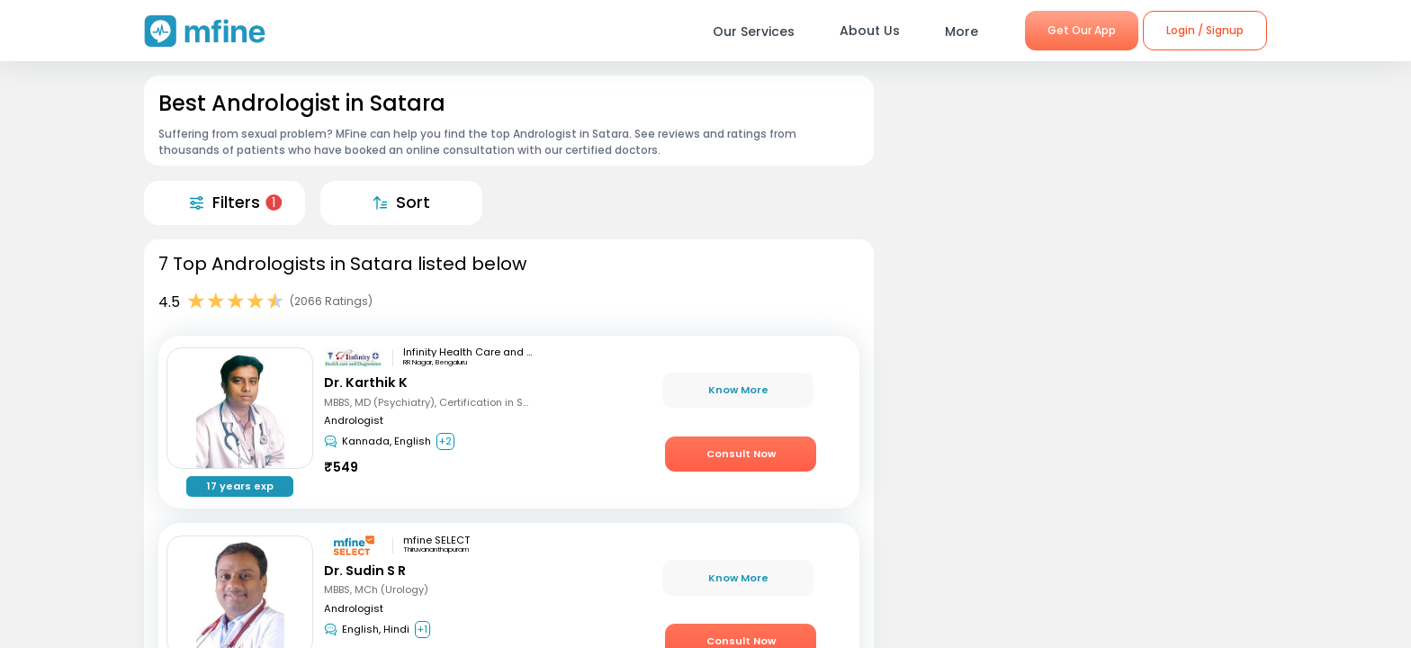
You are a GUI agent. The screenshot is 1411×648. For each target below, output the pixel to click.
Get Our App (1081, 30)
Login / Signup (1205, 30)
